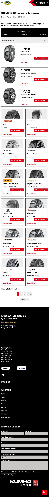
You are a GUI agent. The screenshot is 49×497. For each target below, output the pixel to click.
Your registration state (8, 454)
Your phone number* (7, 437)
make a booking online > (10, 322)
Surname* (28, 431)
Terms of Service (33, 471)
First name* (5, 431)
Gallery (3, 407)
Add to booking (41, 58)
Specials (4, 410)
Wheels (3, 400)
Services (4, 404)
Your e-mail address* (7, 443)
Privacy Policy (5, 417)
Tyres (3, 397)
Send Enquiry (8, 475)
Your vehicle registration (8, 449)
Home (3, 394)
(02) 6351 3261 (9, 319)
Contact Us (4, 414)
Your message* (6, 460)
